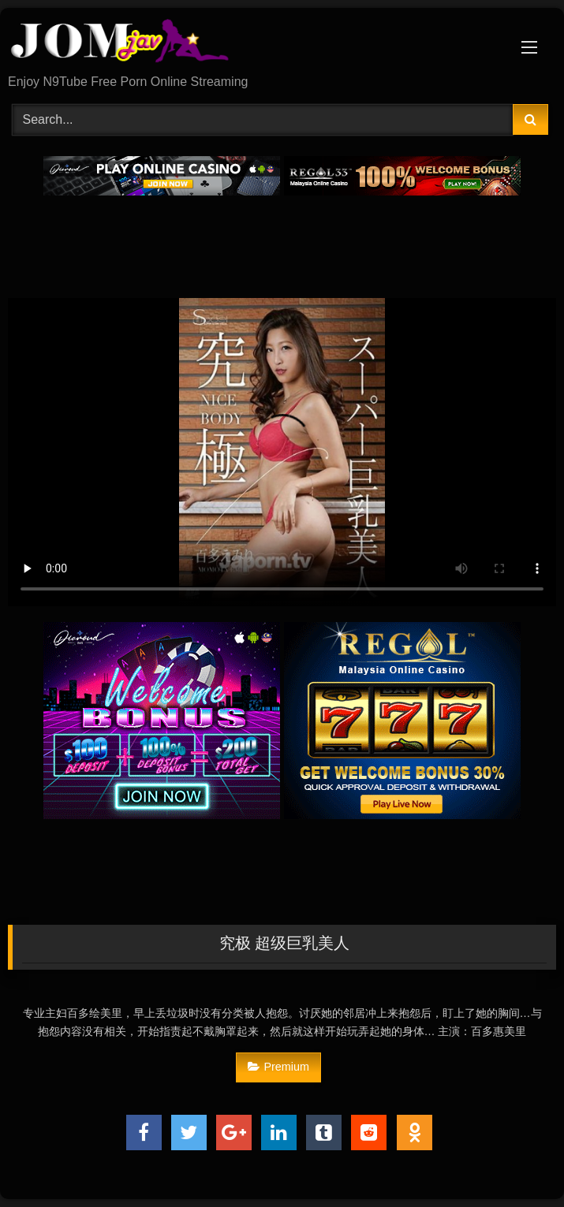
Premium (278, 1066)
